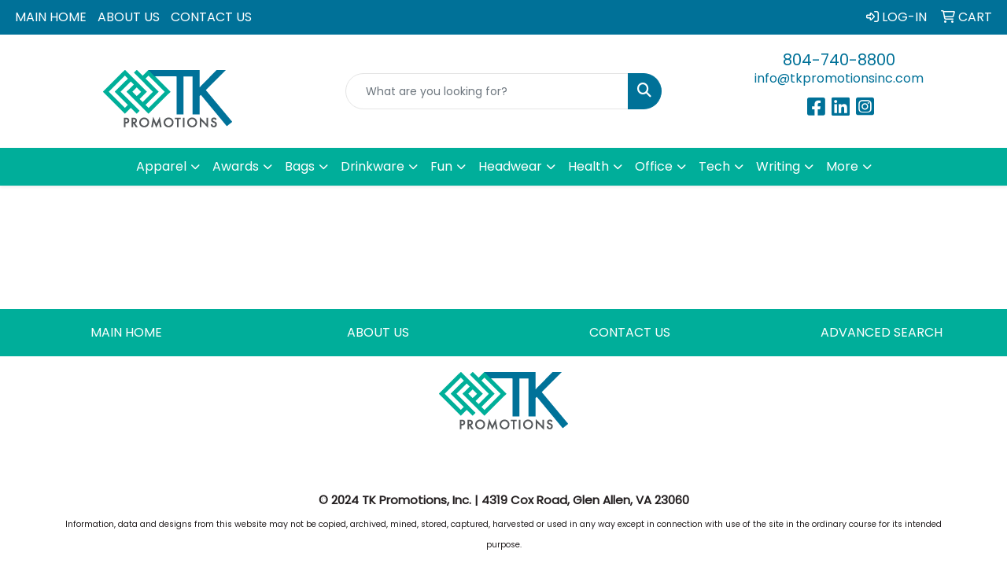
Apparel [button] (161, 166)
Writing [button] (778, 166)
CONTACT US (211, 17)
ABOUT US (129, 17)
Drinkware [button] (372, 166)
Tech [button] (714, 166)
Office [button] (654, 166)
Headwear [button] (510, 166)
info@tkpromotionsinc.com (839, 78)
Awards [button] (235, 166)
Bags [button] (300, 166)
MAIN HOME (51, 17)
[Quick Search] (487, 91)
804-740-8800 (839, 60)
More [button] (842, 166)
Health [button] (588, 166)
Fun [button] (441, 166)
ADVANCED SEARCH (881, 332)
